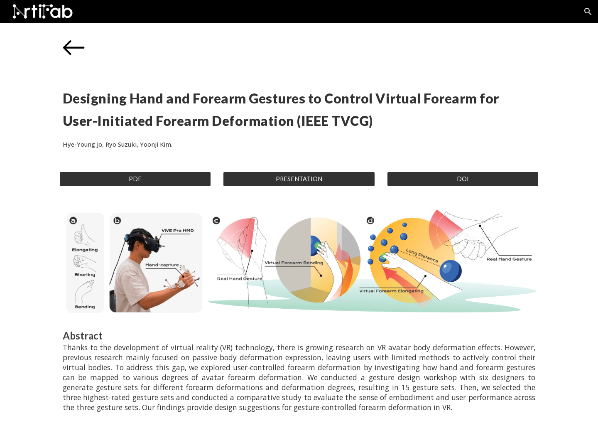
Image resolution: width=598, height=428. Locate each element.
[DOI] (462, 179)
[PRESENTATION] (298, 179)
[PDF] (135, 179)
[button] (588, 12)
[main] (299, 117)
